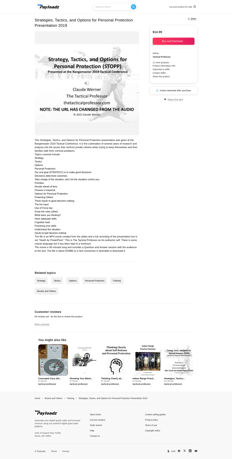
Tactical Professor (162, 57)
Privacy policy (151, 420)
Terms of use (151, 425)
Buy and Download (173, 41)
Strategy (41, 280)
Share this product (161, 76)
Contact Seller (159, 73)
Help (92, 430)
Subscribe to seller (161, 69)
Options (73, 280)
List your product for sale (182, 6)
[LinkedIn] (190, 450)
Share (192, 18)
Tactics (57, 280)
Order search (96, 425)
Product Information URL (164, 66)
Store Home (95, 414)
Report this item (173, 99)
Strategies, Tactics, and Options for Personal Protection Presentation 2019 (113, 398)
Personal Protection (94, 280)
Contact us (95, 436)
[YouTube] (195, 450)
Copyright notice (152, 430)
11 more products (161, 62)
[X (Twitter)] (184, 450)
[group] (53, 365)
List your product (97, 420)
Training (117, 280)
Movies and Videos (46, 291)
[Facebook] (179, 450)
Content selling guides (155, 414)
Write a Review (42, 324)
